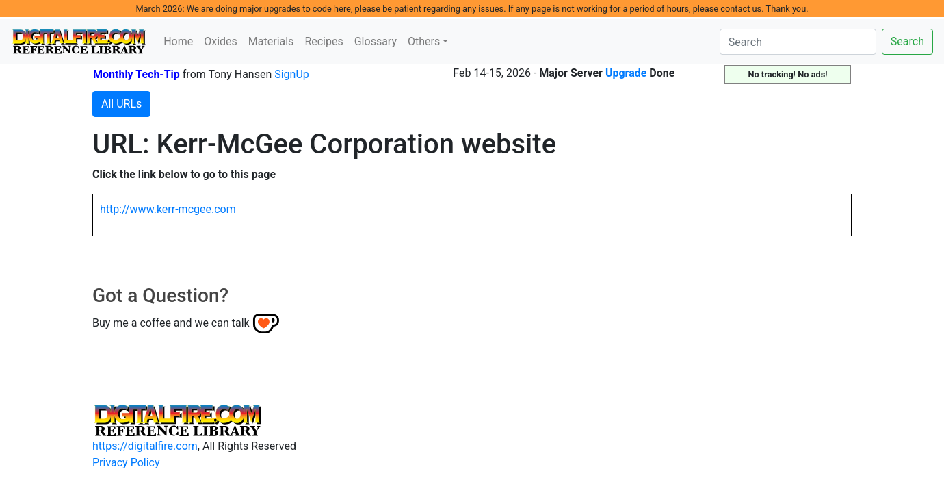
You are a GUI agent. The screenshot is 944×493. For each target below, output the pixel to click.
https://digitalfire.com (145, 446)
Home (178, 41)
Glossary (375, 41)
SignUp (291, 74)
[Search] (798, 42)
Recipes (323, 41)
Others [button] (424, 41)
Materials (271, 41)
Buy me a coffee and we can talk (171, 322)
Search (907, 41)
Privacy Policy (126, 462)
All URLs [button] (121, 103)
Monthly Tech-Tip (136, 74)
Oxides (220, 41)
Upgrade (626, 72)
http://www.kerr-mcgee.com (168, 209)
